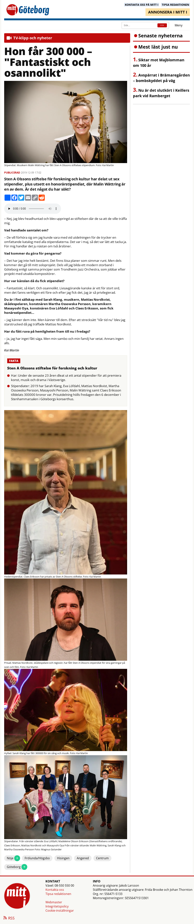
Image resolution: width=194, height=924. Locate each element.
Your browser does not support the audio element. (32, 209)
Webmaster (53, 902)
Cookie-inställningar (59, 910)
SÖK (162, 25)
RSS (9, 918)
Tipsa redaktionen (58, 894)
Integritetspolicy (57, 906)
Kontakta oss (54, 890)
